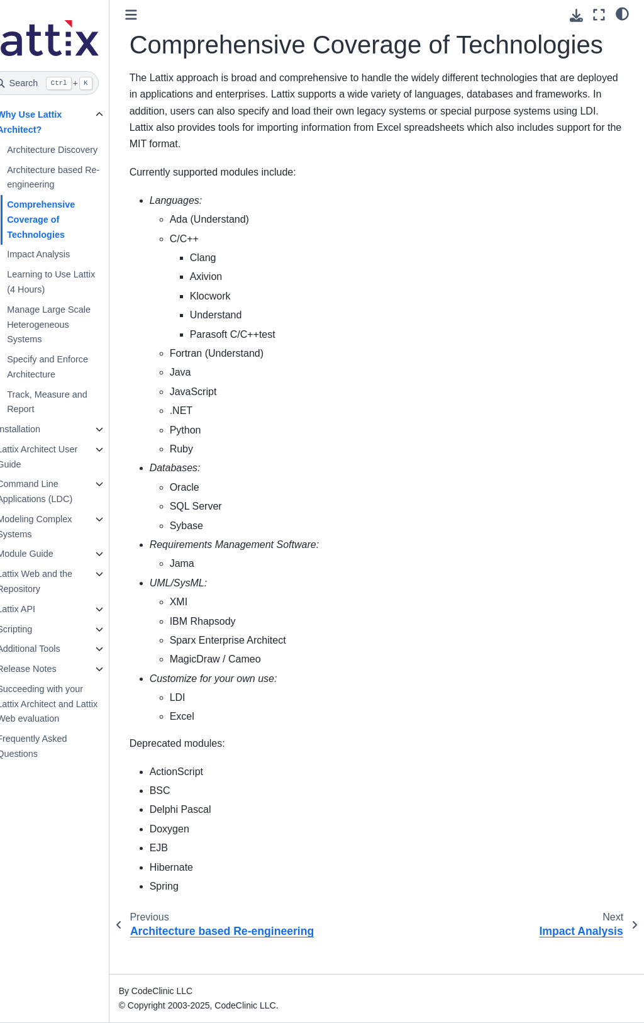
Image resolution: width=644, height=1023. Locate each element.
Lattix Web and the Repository (54, 581)
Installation (38, 429)
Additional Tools (48, 649)
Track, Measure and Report (66, 402)
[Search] (64, 83)
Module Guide (44, 554)
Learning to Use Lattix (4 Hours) (70, 281)
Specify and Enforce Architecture (67, 366)
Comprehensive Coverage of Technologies (60, 219)
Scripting (34, 629)
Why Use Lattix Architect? (48, 122)
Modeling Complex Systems (53, 526)
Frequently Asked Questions (51, 746)
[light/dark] (622, 13)
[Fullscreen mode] (599, 15)
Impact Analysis (57, 254)
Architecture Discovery (71, 150)
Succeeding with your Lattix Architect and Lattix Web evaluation (66, 704)
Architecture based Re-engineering (72, 177)
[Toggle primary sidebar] (150, 15)
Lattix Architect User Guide (56, 456)
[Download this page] (576, 15)
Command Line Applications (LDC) (54, 491)
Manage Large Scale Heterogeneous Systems (68, 325)
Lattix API (35, 609)
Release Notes (45, 669)
